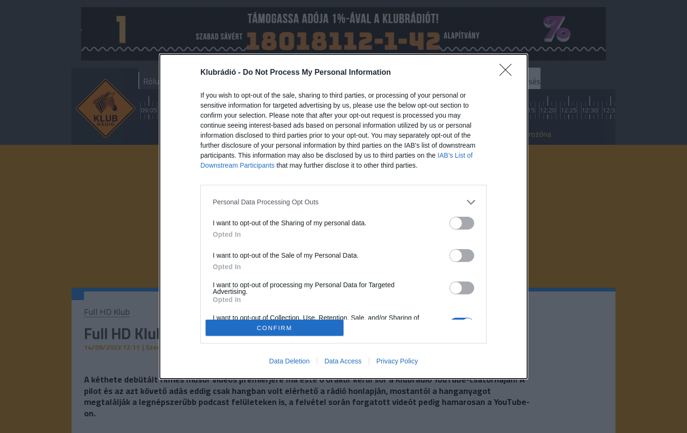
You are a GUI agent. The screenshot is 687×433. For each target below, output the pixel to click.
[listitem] (343, 202)
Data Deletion (289, 361)
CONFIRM (274, 328)
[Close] (509, 73)
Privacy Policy (397, 361)
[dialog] (343, 216)
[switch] (461, 223)
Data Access (343, 361)
